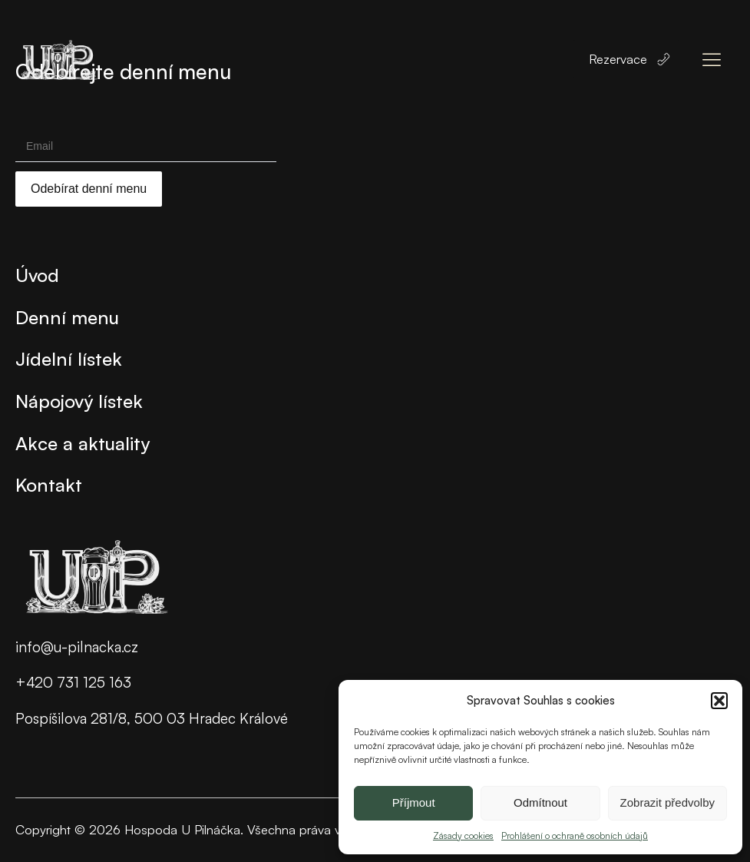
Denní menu (67, 317)
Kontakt (48, 484)
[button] (719, 700)
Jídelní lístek (68, 358)
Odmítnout (540, 802)
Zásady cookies (463, 835)
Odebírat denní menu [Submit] (89, 188)
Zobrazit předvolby (667, 802)
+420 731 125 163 (73, 682)
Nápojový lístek (79, 401)
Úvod (37, 275)
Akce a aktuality (82, 443)
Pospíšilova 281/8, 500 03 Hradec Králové (151, 718)
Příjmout (413, 802)
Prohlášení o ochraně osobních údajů (574, 835)
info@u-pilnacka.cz (76, 647)
